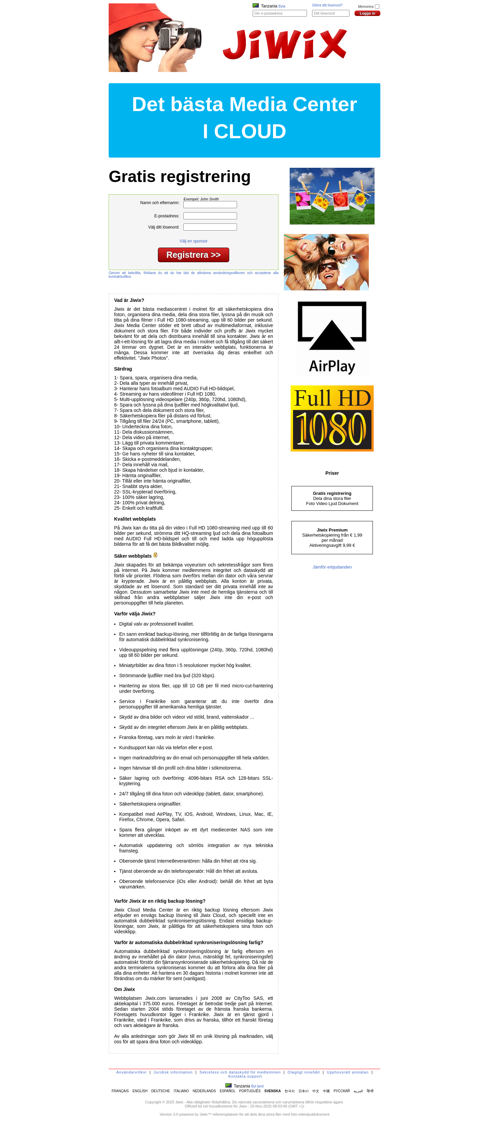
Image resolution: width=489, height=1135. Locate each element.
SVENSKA (273, 1091)
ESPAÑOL (227, 1091)
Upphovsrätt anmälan (348, 1072)
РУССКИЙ (342, 1091)
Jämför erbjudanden (332, 567)
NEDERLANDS (204, 1091)
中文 (315, 1091)
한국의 (290, 1091)
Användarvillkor (131, 1072)
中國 (326, 1091)
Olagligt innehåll (304, 1072)
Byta (281, 6)
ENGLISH (139, 1091)
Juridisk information (173, 1072)
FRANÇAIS (120, 1091)
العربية (358, 1091)
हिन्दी (370, 1091)
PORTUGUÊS (249, 1091)
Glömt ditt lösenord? (327, 5)
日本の (303, 1091)
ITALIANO (181, 1091)
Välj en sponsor (194, 241)
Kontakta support (245, 1076)
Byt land (257, 1086)
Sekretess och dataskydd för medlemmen (239, 1072)
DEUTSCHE (160, 1091)
